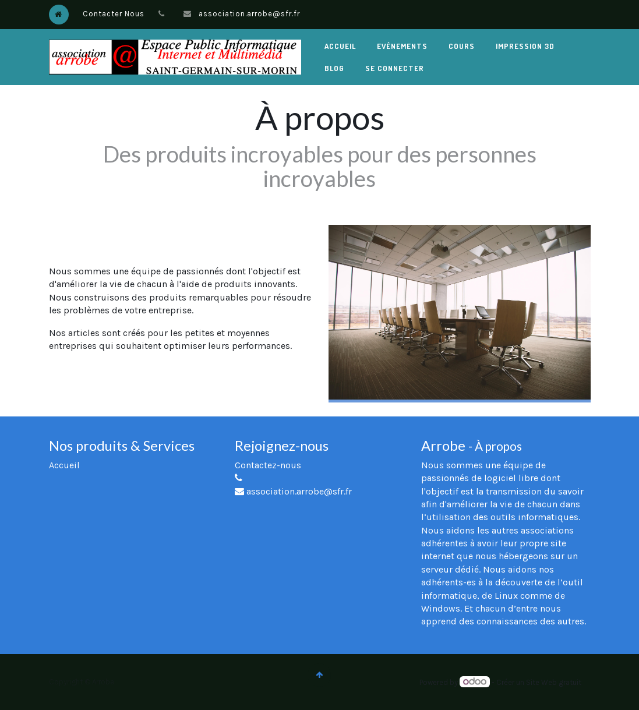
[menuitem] (340, 46)
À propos (498, 446)
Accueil (64, 465)
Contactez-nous (268, 465)
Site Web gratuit (553, 682)
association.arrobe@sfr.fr (249, 13)
